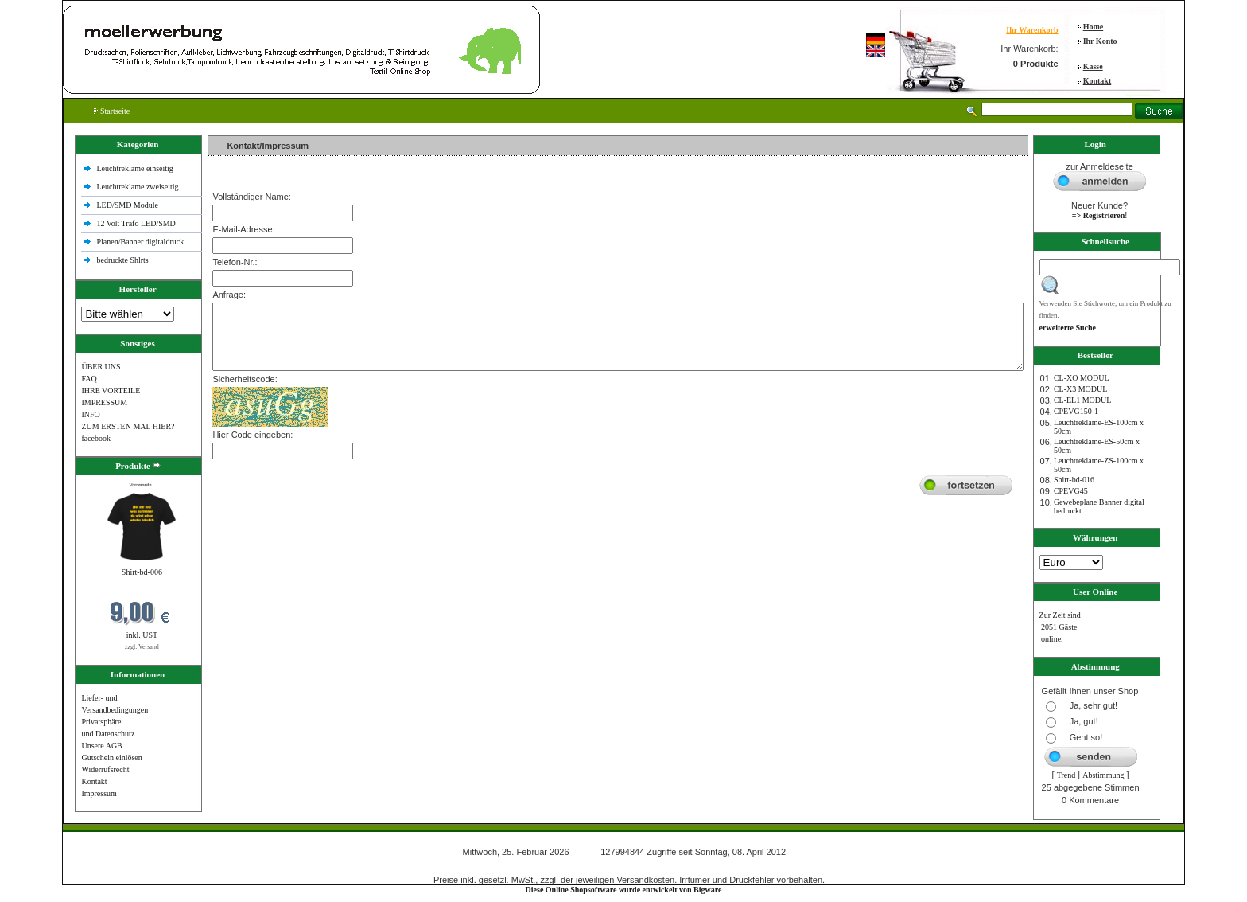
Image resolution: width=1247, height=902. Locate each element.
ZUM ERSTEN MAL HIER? (127, 426)
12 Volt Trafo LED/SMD (135, 223)
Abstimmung (1103, 775)
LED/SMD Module (127, 205)
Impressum (98, 793)
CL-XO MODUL (1081, 377)
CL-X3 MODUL (1081, 389)
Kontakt (1097, 80)
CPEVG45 (1071, 490)
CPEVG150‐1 (1076, 411)
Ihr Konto (1100, 41)
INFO (90, 414)
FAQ (88, 378)
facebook (96, 438)
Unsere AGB (101, 745)
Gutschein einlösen (111, 757)
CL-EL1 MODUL (1083, 400)
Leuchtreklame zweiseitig (138, 186)
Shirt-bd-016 (1074, 479)
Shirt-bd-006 (142, 572)
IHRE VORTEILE (110, 390)
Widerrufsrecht (105, 769)
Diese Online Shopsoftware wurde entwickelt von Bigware (624, 889)
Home (1093, 26)
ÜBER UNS (100, 366)
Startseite (112, 111)
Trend (1066, 775)
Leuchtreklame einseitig (135, 168)
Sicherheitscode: (244, 379)
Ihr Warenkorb (1032, 29)
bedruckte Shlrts (122, 260)
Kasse (1093, 66)
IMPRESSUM (104, 402)
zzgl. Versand (142, 646)
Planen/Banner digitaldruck (140, 241)
